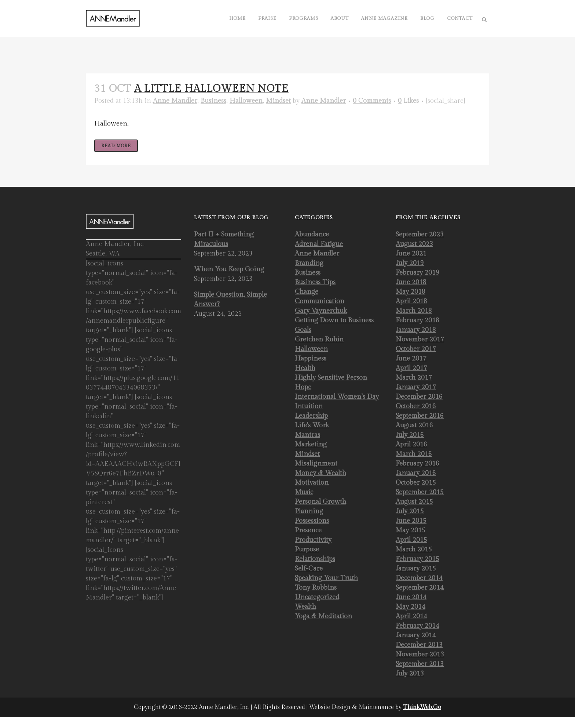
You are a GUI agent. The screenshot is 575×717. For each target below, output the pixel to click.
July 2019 (410, 263)
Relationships (315, 559)
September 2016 (420, 416)
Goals (303, 330)
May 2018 (410, 292)
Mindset (278, 101)
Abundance (312, 234)
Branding (309, 263)
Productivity (313, 540)
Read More (116, 145)
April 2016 (411, 444)
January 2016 (416, 473)
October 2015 (416, 482)
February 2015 (417, 559)
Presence (308, 530)
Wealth (305, 607)
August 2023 (414, 244)
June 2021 (411, 253)
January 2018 (416, 330)
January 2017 (416, 387)
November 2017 (420, 339)
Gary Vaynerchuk (321, 311)
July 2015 (410, 511)
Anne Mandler (175, 101)
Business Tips (315, 282)
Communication (319, 301)
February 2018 (417, 320)
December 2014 (419, 578)
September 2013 (420, 664)
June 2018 (411, 282)
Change (306, 292)
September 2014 (420, 587)
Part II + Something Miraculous (224, 239)
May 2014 (410, 607)
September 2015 (420, 492)
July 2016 (410, 435)
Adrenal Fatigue (319, 244)
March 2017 (414, 377)
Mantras (307, 435)
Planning (309, 511)
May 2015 (410, 530)
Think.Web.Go (422, 707)
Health (305, 368)
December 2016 (419, 397)
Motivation (312, 482)
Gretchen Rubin (319, 339)
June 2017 (411, 358)
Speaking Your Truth (326, 578)
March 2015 (414, 549)
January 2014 (416, 635)
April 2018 (411, 301)
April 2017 (411, 368)
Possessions (312, 521)
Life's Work (312, 425)
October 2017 (416, 349)
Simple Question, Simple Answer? (230, 299)
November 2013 (420, 654)
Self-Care (309, 568)
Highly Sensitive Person (331, 377)
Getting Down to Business (334, 320)
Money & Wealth (320, 473)
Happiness (310, 358)
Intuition (309, 406)
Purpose (307, 549)
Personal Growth (320, 502)
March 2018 (414, 311)
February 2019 (417, 272)
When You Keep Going (229, 269)
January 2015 (416, 568)
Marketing (311, 444)
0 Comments (372, 101)
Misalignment (316, 463)
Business (213, 101)
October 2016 (416, 406)
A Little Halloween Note (211, 89)
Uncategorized (317, 597)
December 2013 (419, 645)
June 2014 (411, 597)
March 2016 (414, 454)
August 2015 (414, 502)
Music (304, 492)
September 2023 (420, 234)
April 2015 (411, 540)
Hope (303, 387)
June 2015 (411, 521)
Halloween (246, 101)
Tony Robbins (316, 587)
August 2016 (414, 425)
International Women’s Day (337, 397)
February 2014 (417, 626)
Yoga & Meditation (323, 616)
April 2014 (411, 616)
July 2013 (410, 673)
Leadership (311, 416)
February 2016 (417, 463)
